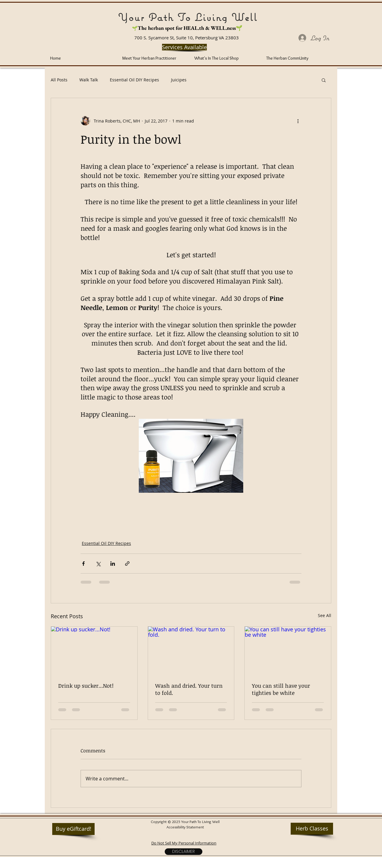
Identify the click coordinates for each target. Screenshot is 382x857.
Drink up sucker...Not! (85, 685)
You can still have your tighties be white (281, 689)
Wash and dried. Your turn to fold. (189, 689)
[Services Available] (184, 47)
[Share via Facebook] (83, 563)
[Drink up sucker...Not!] (94, 651)
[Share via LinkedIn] (112, 563)
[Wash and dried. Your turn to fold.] (191, 651)
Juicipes (179, 80)
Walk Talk (88, 80)
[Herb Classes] (312, 829)
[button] (323, 80)
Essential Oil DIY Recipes (134, 80)
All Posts (59, 80)
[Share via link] (127, 563)
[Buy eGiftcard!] (73, 829)
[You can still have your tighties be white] (288, 651)
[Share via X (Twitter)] (98, 563)
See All (324, 615)
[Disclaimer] (183, 851)
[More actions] (297, 120)
